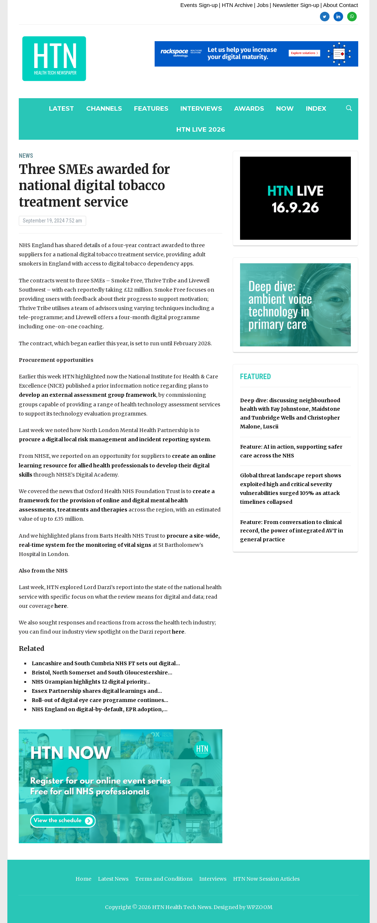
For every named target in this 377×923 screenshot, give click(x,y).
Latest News (113, 879)
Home (83, 879)
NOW (285, 108)
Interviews (201, 108)
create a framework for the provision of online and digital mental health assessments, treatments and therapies (117, 500)
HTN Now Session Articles (266, 879)
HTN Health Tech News (181, 907)
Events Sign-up (199, 5)
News (26, 155)
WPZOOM (259, 907)
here (60, 606)
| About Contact (339, 5)
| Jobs (261, 5)
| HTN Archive (236, 5)
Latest (61, 108)
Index (316, 108)
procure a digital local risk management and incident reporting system (114, 439)
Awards (249, 108)
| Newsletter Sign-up (294, 5)
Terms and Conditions (164, 879)
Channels (104, 108)
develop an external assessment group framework (87, 395)
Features (151, 108)
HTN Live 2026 (200, 129)
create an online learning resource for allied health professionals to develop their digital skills (117, 465)
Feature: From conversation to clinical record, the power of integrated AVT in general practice (291, 531)
